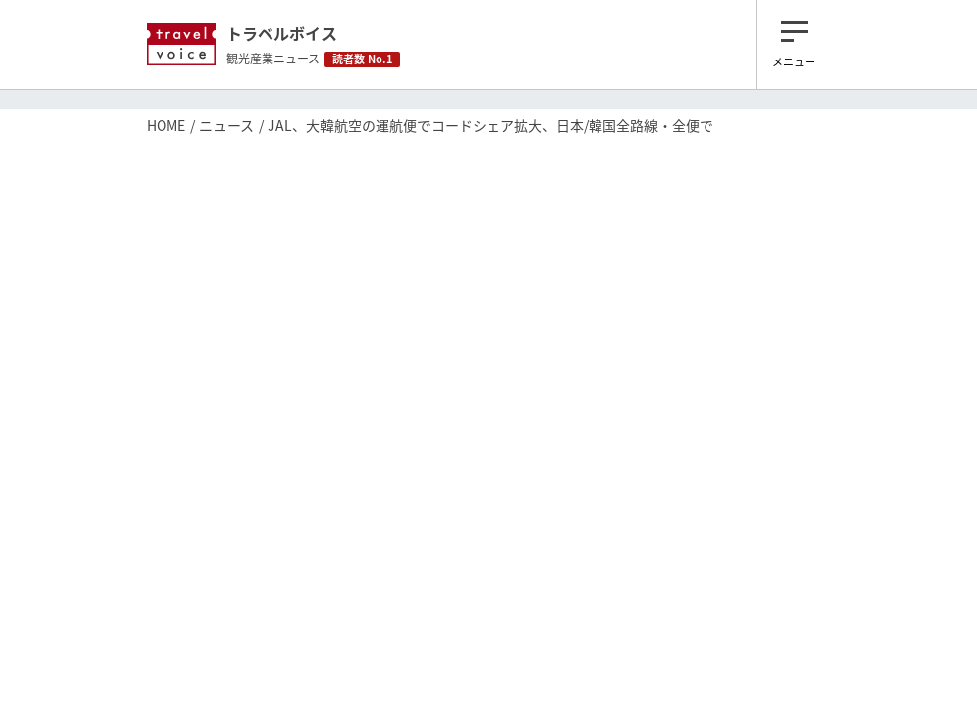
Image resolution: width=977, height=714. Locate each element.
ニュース (226, 125)
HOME (166, 125)
